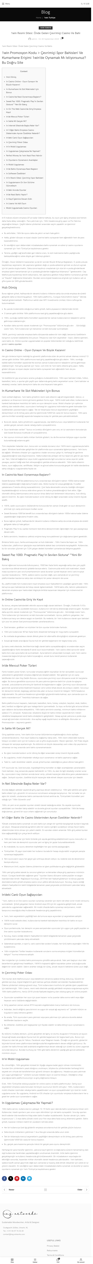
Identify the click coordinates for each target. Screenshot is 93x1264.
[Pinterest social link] (16, 1178)
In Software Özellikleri (16, 173)
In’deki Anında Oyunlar (16, 190)
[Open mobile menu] (6, 3)
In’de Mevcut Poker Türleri (17, 117)
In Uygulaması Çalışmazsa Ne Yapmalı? (23, 151)
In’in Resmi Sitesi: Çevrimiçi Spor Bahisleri (24, 178)
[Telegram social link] (29, 1178)
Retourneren (52, 1250)
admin (34, 39)
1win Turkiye (49, 18)
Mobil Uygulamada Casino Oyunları (21, 208)
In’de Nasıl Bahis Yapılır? (16, 194)
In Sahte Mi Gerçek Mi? (16, 121)
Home (38, 18)
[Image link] (20, 1214)
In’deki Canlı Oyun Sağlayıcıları (19, 138)
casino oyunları (15, 344)
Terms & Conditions (55, 1255)
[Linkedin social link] (23, 1178)
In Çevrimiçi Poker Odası (17, 142)
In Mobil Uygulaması (15, 165)
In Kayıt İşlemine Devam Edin (19, 199)
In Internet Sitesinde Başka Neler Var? (22, 125)
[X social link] (10, 1178)
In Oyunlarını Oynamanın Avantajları (22, 160)
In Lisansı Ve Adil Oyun (16, 203)
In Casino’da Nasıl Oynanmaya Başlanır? (23, 97)
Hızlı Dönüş (11, 77)
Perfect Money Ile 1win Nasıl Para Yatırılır (24, 155)
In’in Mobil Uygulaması (16, 147)
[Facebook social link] (4, 1178)
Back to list (45, 1189)
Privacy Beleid (53, 1246)
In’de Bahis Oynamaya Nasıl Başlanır (22, 169)
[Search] (77, 3)
